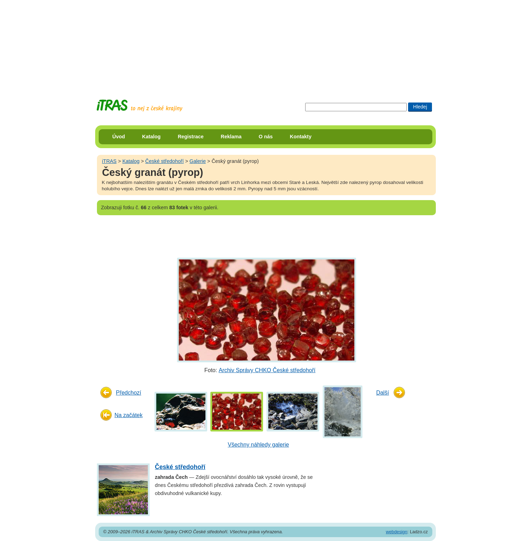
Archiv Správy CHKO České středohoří (267, 370)
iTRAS (109, 161)
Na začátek (128, 415)
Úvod (118, 136)
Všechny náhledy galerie (258, 445)
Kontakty (301, 136)
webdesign (396, 531)
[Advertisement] (265, 44)
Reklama (231, 136)
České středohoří (164, 161)
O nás (266, 136)
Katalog (151, 136)
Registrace (191, 136)
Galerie (198, 161)
